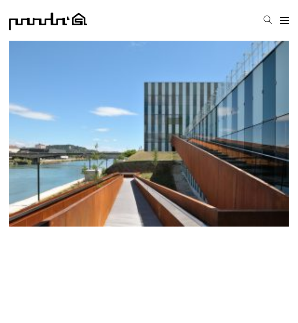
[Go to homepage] (48, 20)
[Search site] (267, 21)
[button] (284, 20)
